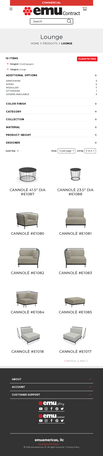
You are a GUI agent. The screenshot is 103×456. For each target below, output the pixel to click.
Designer (13, 142)
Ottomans (13, 90)
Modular (12, 87)
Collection (15, 119)
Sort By (80, 150)
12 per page (65, 150)
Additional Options (21, 75)
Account (18, 387)
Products (50, 43)
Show (54, 150)
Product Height (18, 135)
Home (35, 43)
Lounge (18, 69)
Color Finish (16, 103)
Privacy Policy (73, 447)
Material (13, 127)
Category (13, 111)
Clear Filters (87, 58)
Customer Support (26, 394)
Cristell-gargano (22, 64)
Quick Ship (10, 150)
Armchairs (13, 80)
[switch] (19, 151)
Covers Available (17, 94)
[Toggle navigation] (11, 9)
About (16, 379)
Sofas (10, 84)
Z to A (89, 150)
